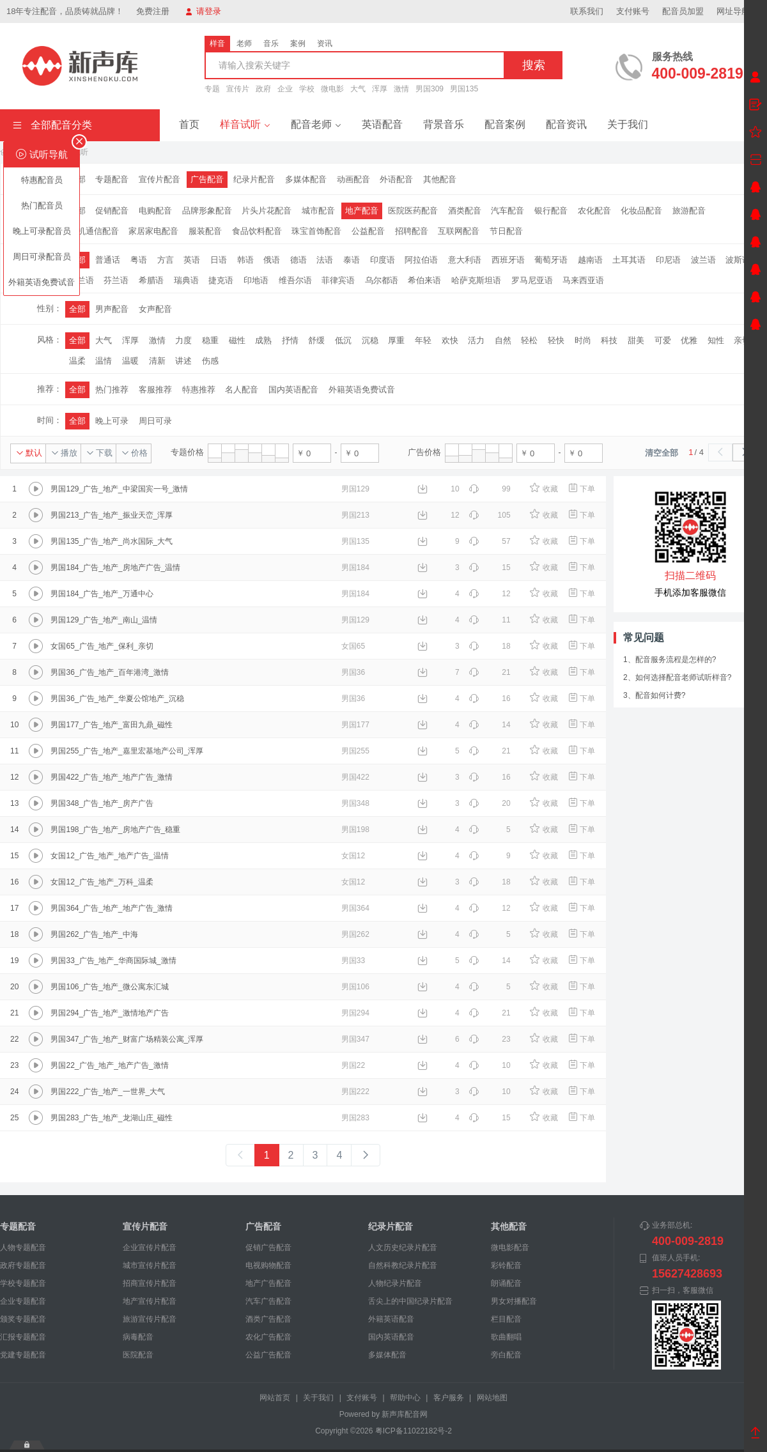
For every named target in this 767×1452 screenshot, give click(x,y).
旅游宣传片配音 (149, 1319)
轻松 (529, 340)
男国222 (355, 1091)
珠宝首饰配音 (316, 231)
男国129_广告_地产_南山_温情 (103, 619)
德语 (298, 260)
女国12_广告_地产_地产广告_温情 (109, 855)
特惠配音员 (42, 180)
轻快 (556, 340)
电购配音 (155, 210)
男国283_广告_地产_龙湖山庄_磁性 (111, 1117)
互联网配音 (458, 231)
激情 (401, 88)
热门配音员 (42, 205)
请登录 (203, 11)
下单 (581, 488)
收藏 (543, 488)
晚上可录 (111, 421)
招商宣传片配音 (149, 1283)
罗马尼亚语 (532, 280)
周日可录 (155, 421)
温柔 (77, 361)
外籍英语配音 (391, 1319)
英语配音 (382, 124)
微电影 (332, 88)
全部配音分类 (52, 125)
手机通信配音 (94, 231)
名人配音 (241, 389)
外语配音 (396, 179)
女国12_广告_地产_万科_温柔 (101, 881)
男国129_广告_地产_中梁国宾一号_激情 (119, 488)
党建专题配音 (23, 1354)
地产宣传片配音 (149, 1301)
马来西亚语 (583, 280)
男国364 (355, 908)
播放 (64, 453)
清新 (157, 361)
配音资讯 (566, 124)
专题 (212, 88)
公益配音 (368, 231)
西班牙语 (508, 260)
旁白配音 (506, 1354)
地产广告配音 (268, 1283)
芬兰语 (116, 280)
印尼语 (668, 260)
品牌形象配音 (207, 210)
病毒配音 (138, 1336)
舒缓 (316, 340)
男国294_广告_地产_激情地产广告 (109, 1012)
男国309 (429, 88)
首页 (189, 124)
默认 (29, 453)
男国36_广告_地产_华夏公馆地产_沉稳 (116, 698)
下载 (99, 453)
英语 (191, 260)
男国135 (464, 88)
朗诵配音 (506, 1283)
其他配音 (439, 179)
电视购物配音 (268, 1265)
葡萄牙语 (551, 260)
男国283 (355, 1117)
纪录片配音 (254, 179)
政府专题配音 (23, 1265)
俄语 (271, 260)
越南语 (590, 260)
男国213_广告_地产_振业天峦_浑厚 (111, 515)
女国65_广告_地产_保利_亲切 (101, 646)
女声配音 (155, 309)
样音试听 (245, 124)
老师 (244, 43)
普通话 (107, 260)
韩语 (245, 260)
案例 (298, 43)
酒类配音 (464, 210)
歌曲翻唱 (506, 1336)
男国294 (355, 1012)
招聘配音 (411, 231)
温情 (103, 361)
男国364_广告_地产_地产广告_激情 (111, 908)
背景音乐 (443, 124)
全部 (77, 309)
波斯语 (737, 260)
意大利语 (464, 260)
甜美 (636, 340)
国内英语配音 (293, 389)
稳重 (210, 340)
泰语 (351, 260)
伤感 (210, 361)
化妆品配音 (641, 210)
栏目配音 (506, 1319)
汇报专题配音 (23, 1336)
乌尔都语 (381, 280)
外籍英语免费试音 (41, 282)
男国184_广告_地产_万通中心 (101, 593)
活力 (476, 340)
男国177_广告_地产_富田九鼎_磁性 (111, 724)
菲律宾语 (338, 280)
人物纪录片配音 (395, 1283)
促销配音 (111, 210)
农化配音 (594, 210)
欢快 (450, 340)
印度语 (382, 260)
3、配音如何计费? (654, 695)
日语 (218, 260)
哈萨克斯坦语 (476, 280)
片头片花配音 (266, 210)
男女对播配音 (514, 1301)
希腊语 (151, 280)
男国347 (355, 1039)
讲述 (183, 361)
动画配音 (353, 179)
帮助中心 (405, 1397)
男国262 (355, 934)
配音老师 (316, 124)
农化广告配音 (268, 1336)
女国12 (353, 855)
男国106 (355, 986)
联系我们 (586, 11)
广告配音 (207, 179)
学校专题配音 (23, 1283)
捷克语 (220, 280)
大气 (358, 88)
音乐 (271, 43)
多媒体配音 (306, 179)
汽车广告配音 (268, 1301)
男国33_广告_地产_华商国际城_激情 (113, 960)
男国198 (355, 829)
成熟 (263, 340)
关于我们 (627, 124)
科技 (609, 340)
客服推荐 (155, 389)
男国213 (355, 515)
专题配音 (111, 179)
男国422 (355, 777)
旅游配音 (689, 210)
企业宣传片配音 (149, 1247)
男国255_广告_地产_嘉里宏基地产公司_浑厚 (126, 750)
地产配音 (361, 210)
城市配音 (318, 210)
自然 (503, 340)
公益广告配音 (268, 1354)
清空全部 (661, 453)
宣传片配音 (159, 179)
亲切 (742, 340)
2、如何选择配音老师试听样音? (677, 677)
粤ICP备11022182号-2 (413, 1430)
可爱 (663, 340)
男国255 (355, 750)
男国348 (355, 803)
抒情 (290, 340)
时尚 (583, 340)
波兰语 (703, 260)
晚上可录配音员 (42, 231)
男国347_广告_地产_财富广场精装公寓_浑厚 (126, 1039)
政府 (263, 88)
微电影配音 (510, 1247)
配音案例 (504, 124)
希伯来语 (424, 280)
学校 (306, 88)
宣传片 (237, 88)
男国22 (353, 1065)
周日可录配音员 (42, 256)
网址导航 (739, 11)
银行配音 (551, 210)
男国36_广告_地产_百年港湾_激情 (109, 672)
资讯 (324, 43)
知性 (716, 340)
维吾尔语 (295, 280)
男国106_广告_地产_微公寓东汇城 (109, 986)
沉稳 (370, 340)
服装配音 (205, 231)
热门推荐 (111, 389)
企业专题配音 (23, 1301)
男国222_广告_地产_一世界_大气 (107, 1091)
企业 (285, 88)
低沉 (343, 340)
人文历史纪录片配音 (402, 1247)
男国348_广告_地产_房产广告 (101, 803)
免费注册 (152, 11)
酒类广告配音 (268, 1319)
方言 (165, 260)
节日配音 (506, 231)
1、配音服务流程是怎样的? (669, 659)
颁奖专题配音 (23, 1319)
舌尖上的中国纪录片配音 (410, 1301)
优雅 (689, 340)
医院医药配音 (413, 210)
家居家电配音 (153, 231)
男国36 (353, 672)
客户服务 (448, 1397)
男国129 (355, 488)
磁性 (237, 340)
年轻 (423, 340)
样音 (217, 43)
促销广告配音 (268, 1247)
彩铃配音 (506, 1265)
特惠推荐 (198, 389)
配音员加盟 (683, 11)
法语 (324, 260)
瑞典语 (186, 280)
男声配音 (111, 309)
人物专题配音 (23, 1247)
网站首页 (275, 1397)
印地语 (256, 280)
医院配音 (138, 1354)
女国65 (353, 646)
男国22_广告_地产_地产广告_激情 (109, 1065)
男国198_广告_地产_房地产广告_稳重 (115, 829)
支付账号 (632, 11)
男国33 (353, 960)
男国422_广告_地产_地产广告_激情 (111, 777)
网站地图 (492, 1397)
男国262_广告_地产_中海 (93, 934)
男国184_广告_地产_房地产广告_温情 (115, 567)
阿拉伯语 (421, 260)
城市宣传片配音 (149, 1265)
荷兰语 (81, 280)
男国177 (355, 724)
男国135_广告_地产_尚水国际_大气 (111, 541)
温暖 (130, 361)
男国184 (355, 567)
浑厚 (379, 88)
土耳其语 (629, 260)
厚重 (396, 340)
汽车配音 (507, 210)
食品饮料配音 (257, 231)
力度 (183, 340)
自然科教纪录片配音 (402, 1265)
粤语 (138, 260)
